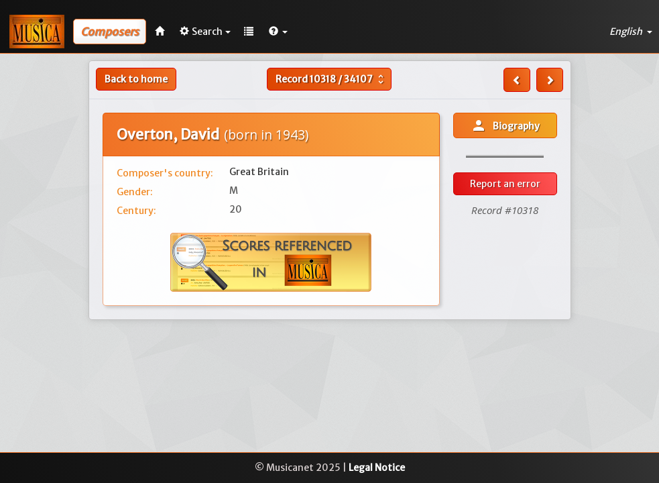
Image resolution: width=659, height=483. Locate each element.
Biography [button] (505, 125)
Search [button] (205, 31)
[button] (278, 31)
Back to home (136, 79)
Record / (331, 79)
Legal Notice (377, 468)
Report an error (505, 184)
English (630, 31)
